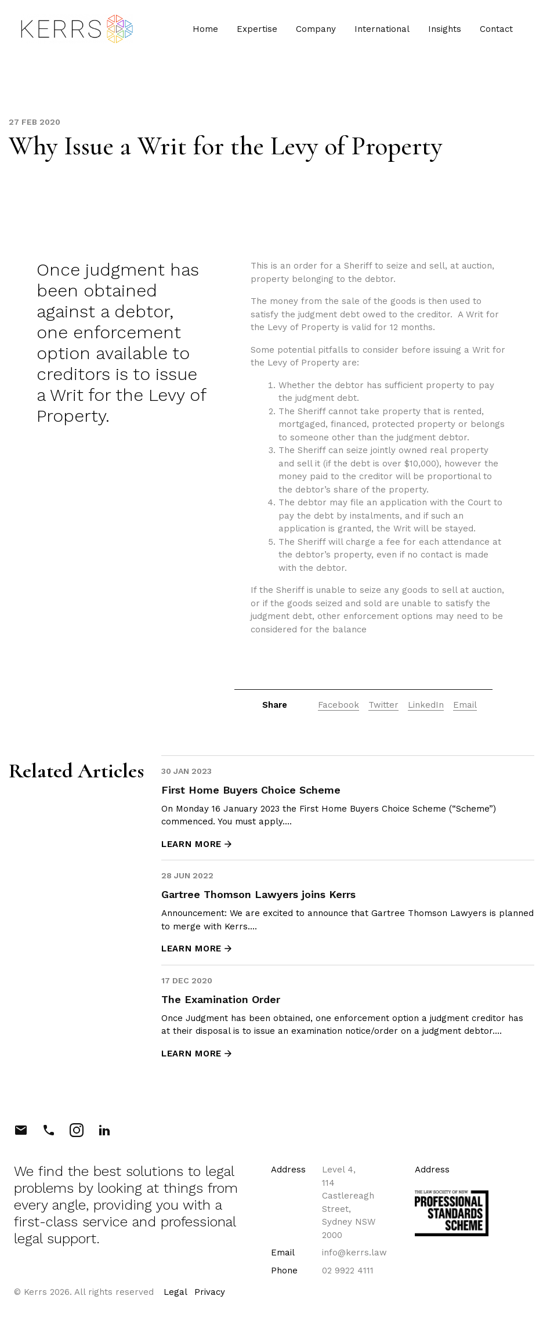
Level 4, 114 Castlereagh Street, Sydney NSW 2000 (348, 1202)
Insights (443, 29)
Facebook (338, 705)
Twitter (383, 705)
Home (204, 29)
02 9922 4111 (348, 1270)
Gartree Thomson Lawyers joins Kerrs (258, 894)
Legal (175, 1292)
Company (315, 29)
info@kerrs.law (354, 1252)
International (380, 29)
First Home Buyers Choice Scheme (251, 790)
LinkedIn (426, 705)
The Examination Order (220, 999)
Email (465, 705)
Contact (495, 29)
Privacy (209, 1292)
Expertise (256, 29)
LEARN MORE (197, 844)
